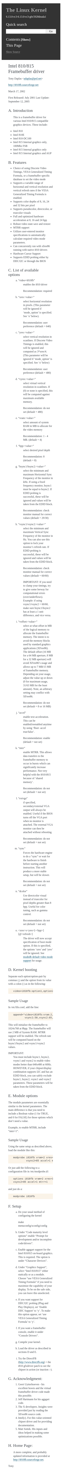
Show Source (13, 51)
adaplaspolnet (32, 78)
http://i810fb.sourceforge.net (23, 84)
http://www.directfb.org (31, 1362)
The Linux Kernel (26, 10)
